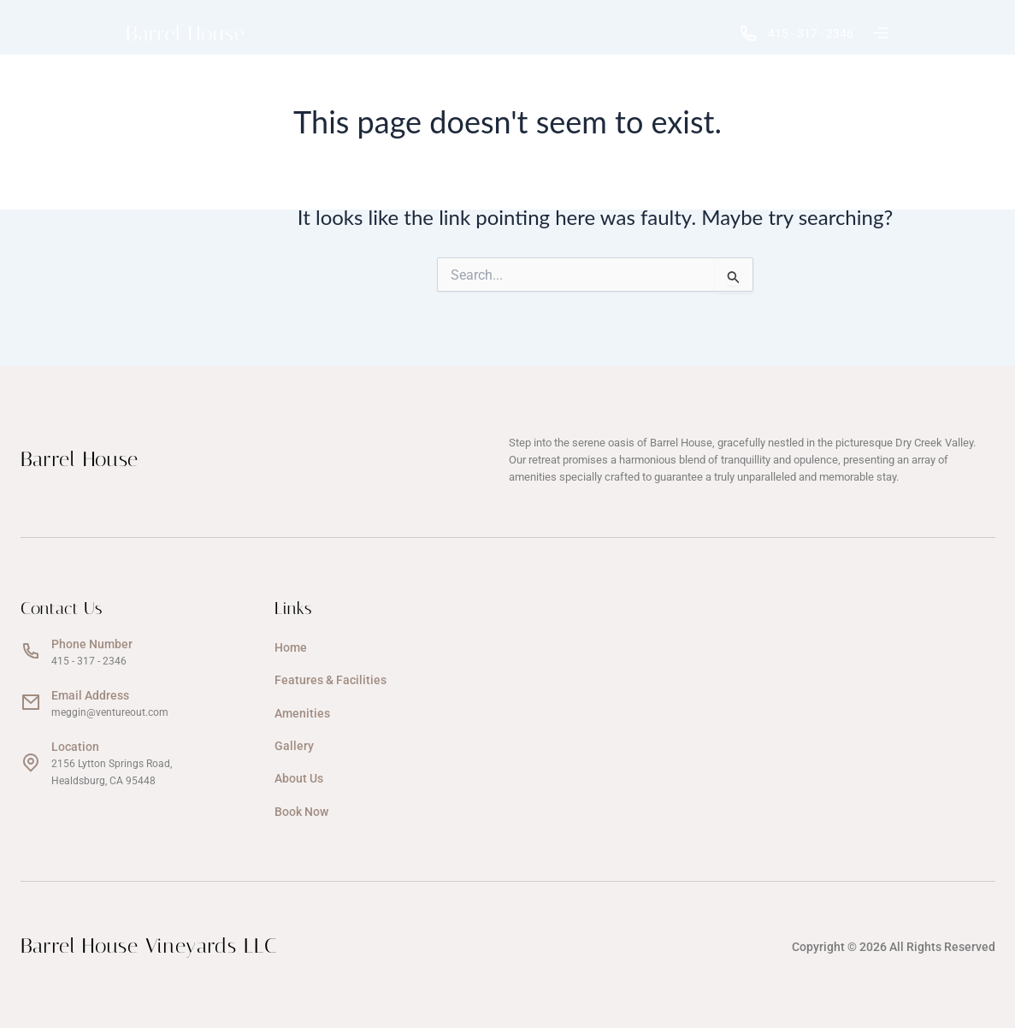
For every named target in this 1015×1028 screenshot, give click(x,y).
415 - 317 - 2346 (796, 33)
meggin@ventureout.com (109, 712)
